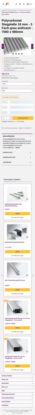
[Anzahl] (7, 118)
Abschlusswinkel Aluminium (14, 242)
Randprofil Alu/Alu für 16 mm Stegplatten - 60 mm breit (15, 357)
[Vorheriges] (2, 46)
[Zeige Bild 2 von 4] (16, 53)
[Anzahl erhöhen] (10, 118)
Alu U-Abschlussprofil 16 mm (15, 280)
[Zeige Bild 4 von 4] (22, 53)
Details (17, 213)
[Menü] (3, 4)
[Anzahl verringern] (3, 118)
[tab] (17, 142)
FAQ (3, 390)
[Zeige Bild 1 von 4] (13, 53)
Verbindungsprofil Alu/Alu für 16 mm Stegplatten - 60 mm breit (17, 319)
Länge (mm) (5, 81)
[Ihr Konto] (24, 4)
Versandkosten (25, 410)
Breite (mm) (5, 88)
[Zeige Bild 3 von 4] (19, 53)
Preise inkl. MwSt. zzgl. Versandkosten (10, 77)
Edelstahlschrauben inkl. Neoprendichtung (13, 205)
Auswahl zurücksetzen (10, 97)
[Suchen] (16, 4)
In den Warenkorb (23, 118)
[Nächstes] (32, 46)
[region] (17, 46)
